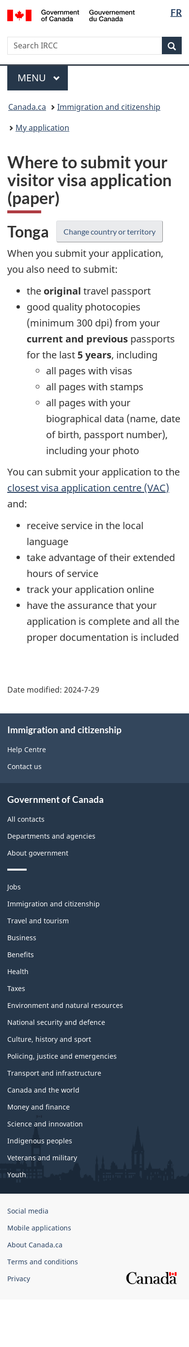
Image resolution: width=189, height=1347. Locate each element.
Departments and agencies (51, 836)
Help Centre (26, 749)
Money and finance (38, 1106)
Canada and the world (43, 1090)
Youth (16, 1174)
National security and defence (56, 1022)
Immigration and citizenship (108, 107)
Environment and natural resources (65, 1005)
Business (21, 937)
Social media (27, 1210)
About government (37, 853)
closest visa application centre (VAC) (88, 487)
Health (18, 971)
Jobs (14, 886)
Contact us (24, 766)
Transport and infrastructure (54, 1073)
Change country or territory (109, 231)
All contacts (26, 819)
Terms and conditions (42, 1261)
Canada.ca (27, 107)
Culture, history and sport (49, 1039)
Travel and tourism (38, 920)
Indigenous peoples (39, 1140)
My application (42, 127)
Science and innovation (45, 1123)
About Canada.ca (35, 1244)
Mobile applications (39, 1227)
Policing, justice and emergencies (62, 1056)
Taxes (16, 988)
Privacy (18, 1278)
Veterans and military (42, 1157)
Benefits (20, 954)
